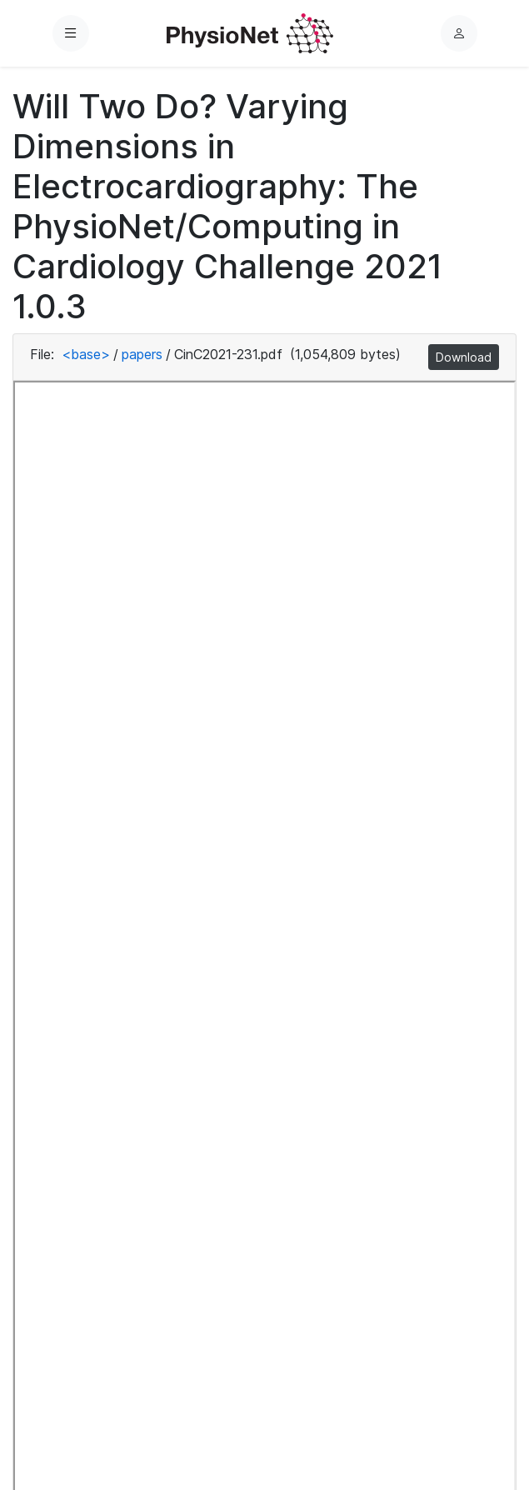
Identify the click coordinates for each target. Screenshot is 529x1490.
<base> (86, 354)
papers (142, 354)
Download (464, 357)
